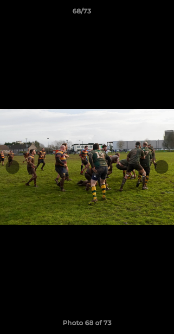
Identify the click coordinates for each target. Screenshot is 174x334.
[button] (140, 13)
